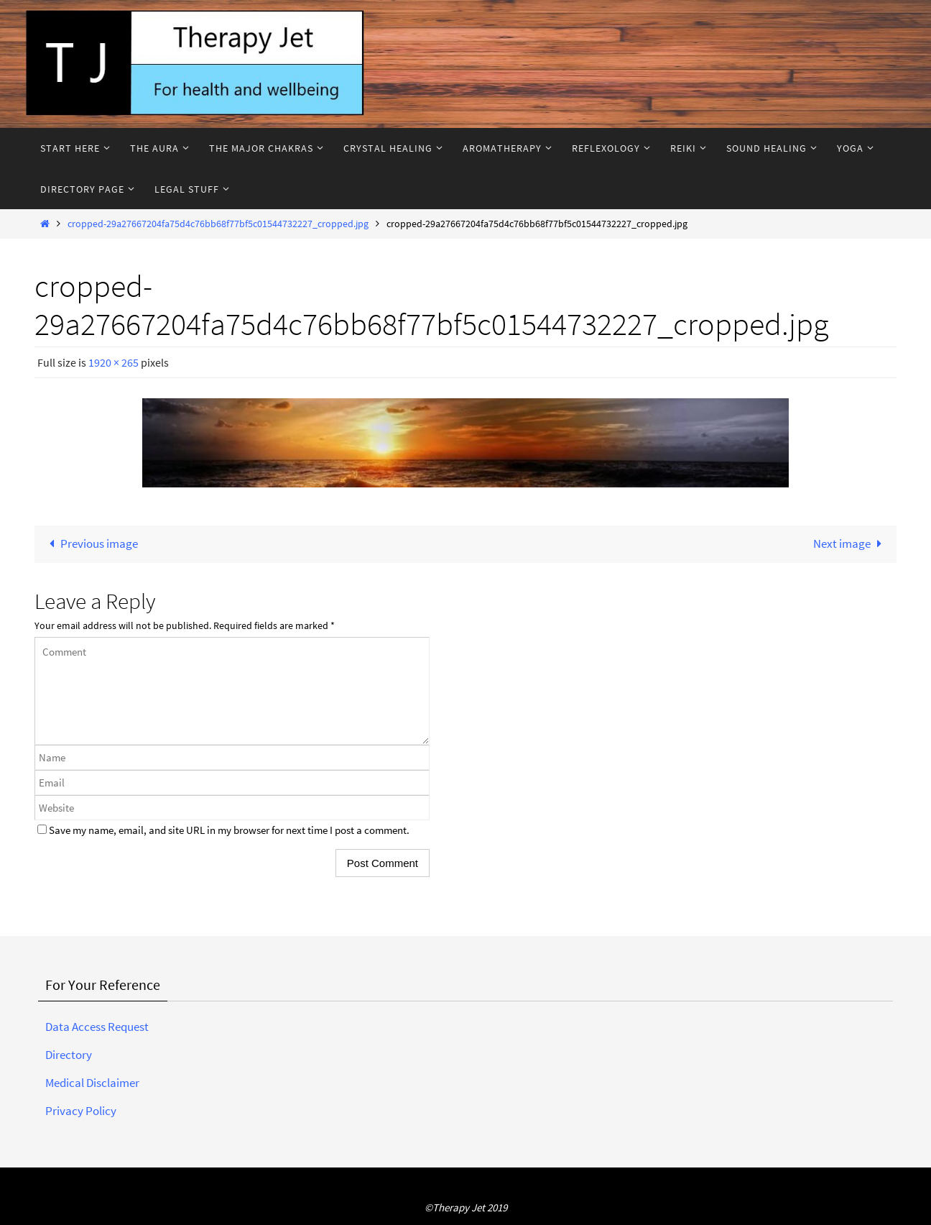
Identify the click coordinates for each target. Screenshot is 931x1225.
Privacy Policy (80, 1111)
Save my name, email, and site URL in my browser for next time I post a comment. (229, 830)
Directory (68, 1055)
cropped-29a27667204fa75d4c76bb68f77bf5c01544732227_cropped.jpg (218, 224)
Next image (850, 543)
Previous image (90, 543)
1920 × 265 (113, 362)
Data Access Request (97, 1026)
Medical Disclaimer (92, 1083)
